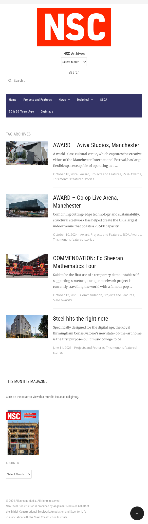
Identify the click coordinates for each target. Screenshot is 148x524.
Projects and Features (37, 99)
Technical (83, 99)
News (62, 99)
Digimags (47, 111)
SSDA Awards (132, 174)
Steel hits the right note (80, 318)
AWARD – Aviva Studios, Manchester (96, 145)
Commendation (91, 295)
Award (84, 174)
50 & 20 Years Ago (21, 111)
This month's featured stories (73, 179)
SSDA (104, 99)
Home (13, 99)
